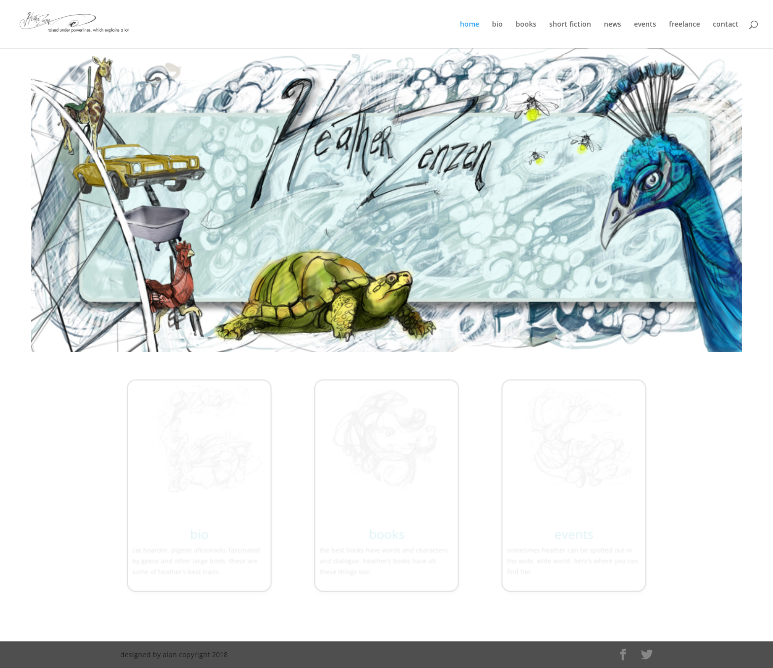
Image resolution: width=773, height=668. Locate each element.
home (469, 25)
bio (497, 25)
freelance (684, 25)
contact (725, 25)
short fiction (570, 25)
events (645, 25)
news (612, 25)
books (526, 25)
